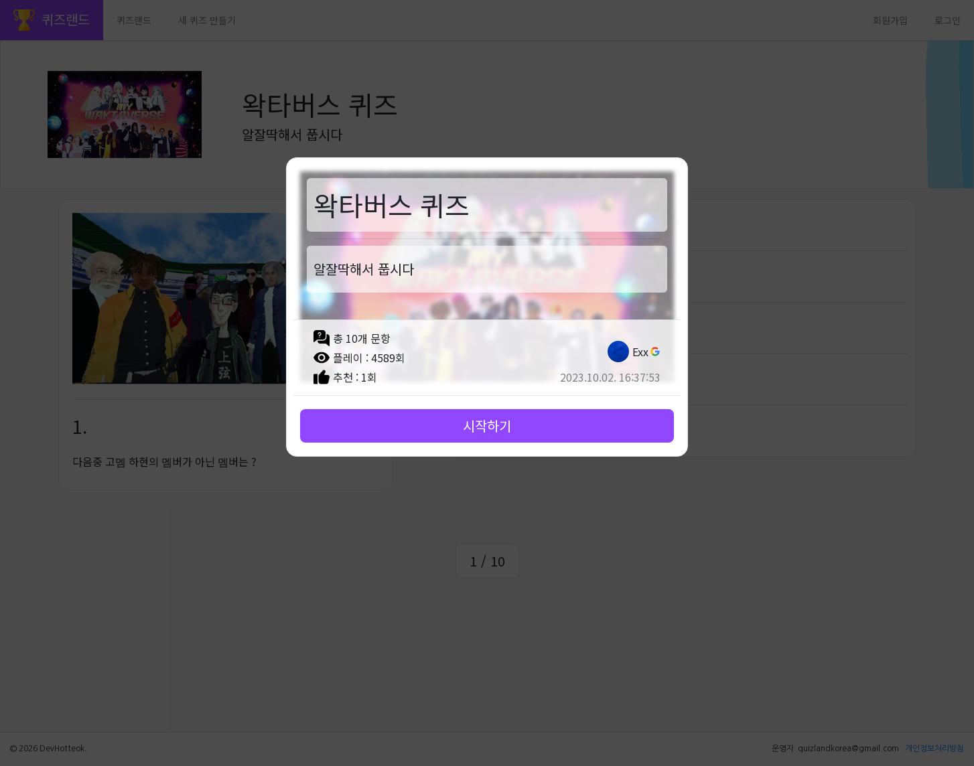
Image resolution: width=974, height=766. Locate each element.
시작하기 (487, 425)
